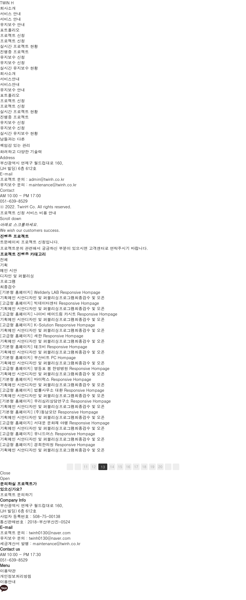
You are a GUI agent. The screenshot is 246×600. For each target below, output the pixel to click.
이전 (78, 467)
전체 (4, 259)
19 (152, 466)
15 (120, 466)
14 (112, 466)
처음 (70, 467)
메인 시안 (8, 270)
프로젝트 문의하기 (16, 494)
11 (86, 466)
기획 (4, 265)
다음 (168, 467)
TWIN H (7, 2)
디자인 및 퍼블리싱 (17, 276)
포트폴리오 (10, 30)
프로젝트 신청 (12, 35)
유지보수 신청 (12, 57)
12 (94, 466)
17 (136, 466)
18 (144, 466)
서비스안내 (10, 79)
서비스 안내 (10, 13)
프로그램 (8, 281)
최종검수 (8, 286)
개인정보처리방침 (15, 576)
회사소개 (8, 8)
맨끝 (176, 467)
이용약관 (8, 570)
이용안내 (8, 581)
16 (128, 466)
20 (160, 466)
